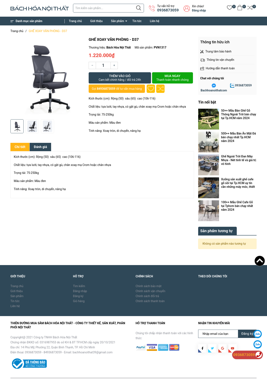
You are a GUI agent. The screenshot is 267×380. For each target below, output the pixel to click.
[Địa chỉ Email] (227, 324)
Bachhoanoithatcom (214, 90)
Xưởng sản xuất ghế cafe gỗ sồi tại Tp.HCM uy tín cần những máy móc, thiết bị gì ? (238, 183)
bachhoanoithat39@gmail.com (93, 342)
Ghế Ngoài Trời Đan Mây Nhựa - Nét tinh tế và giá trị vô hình (238, 160)
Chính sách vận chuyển (150, 281)
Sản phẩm (117, 21)
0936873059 (168, 10)
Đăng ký (78, 286)
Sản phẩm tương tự (216, 221)
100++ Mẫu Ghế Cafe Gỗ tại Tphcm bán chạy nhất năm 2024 (237, 206)
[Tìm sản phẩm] (108, 8)
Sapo (77, 373)
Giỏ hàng (78, 291)
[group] (47, 77)
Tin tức (137, 21)
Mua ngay (172, 78)
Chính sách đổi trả (147, 286)
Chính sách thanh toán (150, 291)
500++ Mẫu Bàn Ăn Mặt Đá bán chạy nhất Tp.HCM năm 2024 (238, 137)
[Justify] (138, 8)
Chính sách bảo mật (148, 276)
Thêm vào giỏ (120, 78)
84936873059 (106, 88)
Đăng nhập (199, 10)
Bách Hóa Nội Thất (46, 373)
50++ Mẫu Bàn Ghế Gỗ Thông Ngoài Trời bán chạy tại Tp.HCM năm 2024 (238, 114)
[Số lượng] (103, 65)
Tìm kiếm (79, 276)
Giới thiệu (96, 21)
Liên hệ (154, 21)
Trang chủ (75, 21)
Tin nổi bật (207, 102)
